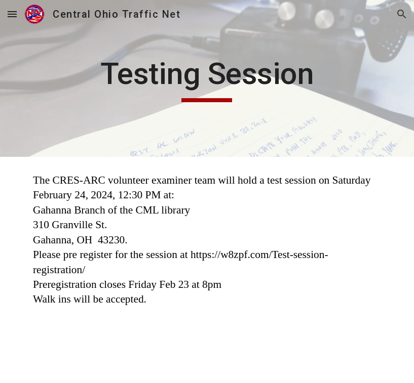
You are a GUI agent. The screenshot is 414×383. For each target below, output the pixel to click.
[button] (12, 14)
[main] (207, 78)
